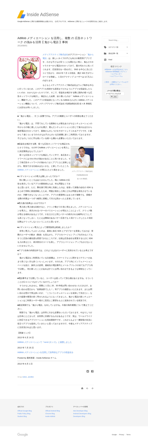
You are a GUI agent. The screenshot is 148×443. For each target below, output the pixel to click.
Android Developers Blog (82, 414)
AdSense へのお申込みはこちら (116, 69)
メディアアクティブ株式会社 (55, 55)
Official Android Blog (52, 411)
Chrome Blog (50, 414)
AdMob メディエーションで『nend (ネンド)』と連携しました (44, 342)
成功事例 (31, 377)
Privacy (121, 434)
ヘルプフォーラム (116, 76)
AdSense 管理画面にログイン (116, 72)
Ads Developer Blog (80, 411)
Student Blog (22, 416)
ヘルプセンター (116, 74)
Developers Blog (79, 416)
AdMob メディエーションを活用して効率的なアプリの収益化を (45, 352)
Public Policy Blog (23, 414)
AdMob (24, 377)
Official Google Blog (24, 411)
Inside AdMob (50, 416)
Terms (128, 434)
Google (114, 434)
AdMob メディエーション (28, 170)
